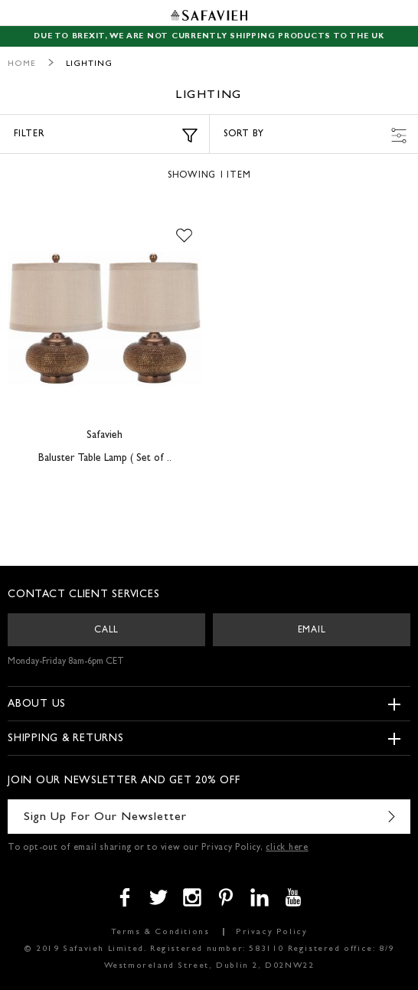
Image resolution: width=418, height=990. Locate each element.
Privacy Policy (271, 932)
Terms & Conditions (160, 932)
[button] (184, 236)
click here (287, 848)
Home (22, 64)
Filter (106, 135)
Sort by (315, 135)
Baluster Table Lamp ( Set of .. (104, 458)
